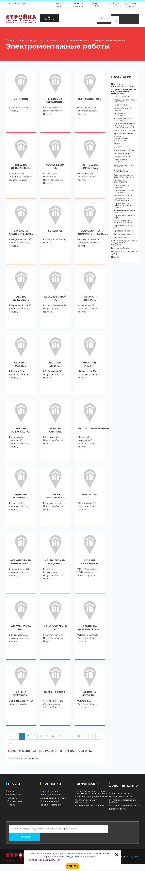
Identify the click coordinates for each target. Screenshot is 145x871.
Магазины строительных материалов (121, 138)
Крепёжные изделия (124, 134)
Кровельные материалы (120, 114)
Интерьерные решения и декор (124, 253)
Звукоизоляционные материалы (124, 166)
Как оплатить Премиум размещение (86, 801)
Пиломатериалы (122, 105)
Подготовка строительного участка (123, 85)
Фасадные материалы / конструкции (125, 101)
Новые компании (49, 791)
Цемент (117, 147)
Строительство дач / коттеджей (124, 191)
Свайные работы (122, 237)
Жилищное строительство (121, 181)
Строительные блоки (124, 150)
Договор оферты (117, 809)
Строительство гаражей (121, 186)
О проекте (11, 791)
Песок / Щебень (121, 97)
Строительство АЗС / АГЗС (124, 227)
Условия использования (121, 797)
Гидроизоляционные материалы (124, 161)
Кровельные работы (124, 231)
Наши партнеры (14, 795)
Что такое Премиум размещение (91, 797)
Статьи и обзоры (95, 4)
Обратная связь (14, 801)
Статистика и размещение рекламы (122, 801)
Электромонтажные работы (124, 211)
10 (78, 736)
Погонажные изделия (124, 130)
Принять (72, 866)
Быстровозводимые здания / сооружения (124, 176)
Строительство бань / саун (124, 217)
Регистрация (19, 3)
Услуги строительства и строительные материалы (123, 91)
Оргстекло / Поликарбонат (121, 171)
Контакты (11, 805)
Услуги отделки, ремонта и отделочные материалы (124, 243)
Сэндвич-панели (122, 157)
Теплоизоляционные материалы (124, 119)
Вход (8, 3)
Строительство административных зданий (123, 205)
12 (92, 736)
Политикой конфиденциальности (44, 860)
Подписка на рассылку (120, 793)
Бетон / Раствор (122, 153)
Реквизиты (11, 798)
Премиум (114, 3)
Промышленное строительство (122, 199)
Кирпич (117, 144)
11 (85, 736)
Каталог (49, 18)
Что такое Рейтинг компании (90, 805)
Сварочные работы (123, 234)
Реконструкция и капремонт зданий (123, 222)
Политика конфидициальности (124, 805)
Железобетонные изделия (123, 109)
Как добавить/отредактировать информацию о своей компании (91, 792)
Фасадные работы (123, 195)
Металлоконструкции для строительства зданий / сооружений (124, 125)
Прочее (115, 257)
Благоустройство (120, 248)
